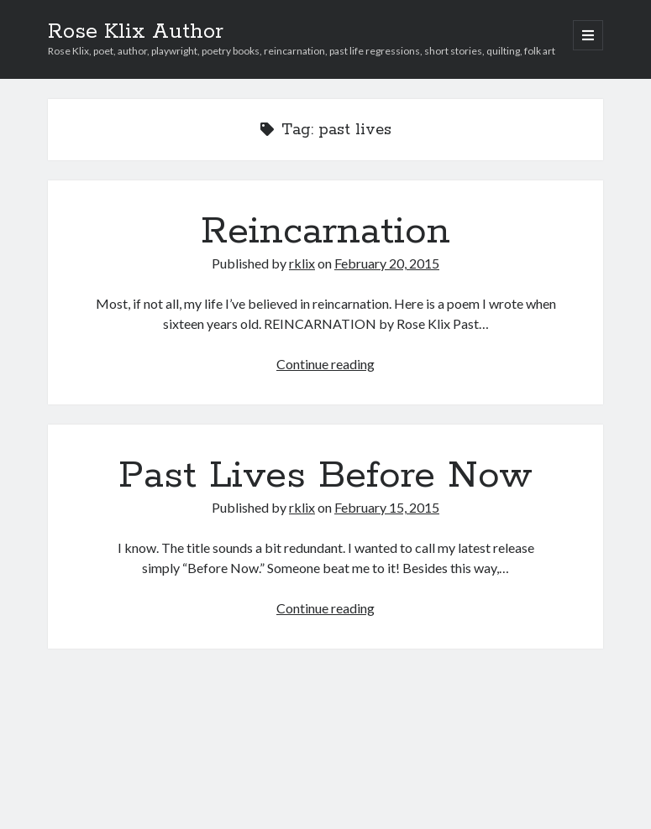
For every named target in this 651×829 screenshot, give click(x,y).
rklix (302, 263)
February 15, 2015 (386, 507)
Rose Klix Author (135, 31)
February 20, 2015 (386, 263)
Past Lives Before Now (325, 475)
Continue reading (325, 364)
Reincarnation (325, 231)
